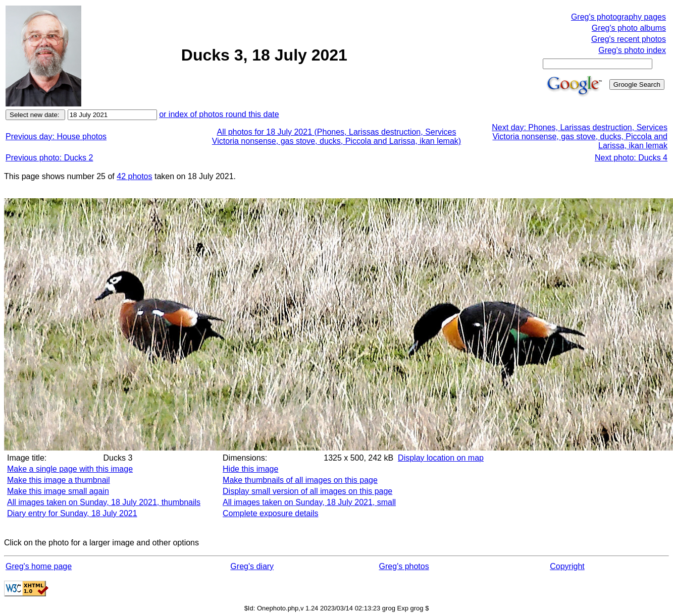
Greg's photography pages (618, 17)
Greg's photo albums (629, 28)
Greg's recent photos (628, 39)
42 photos (134, 176)
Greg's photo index (632, 50)
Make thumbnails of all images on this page (300, 480)
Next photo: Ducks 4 (631, 157)
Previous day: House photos (56, 136)
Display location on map (441, 458)
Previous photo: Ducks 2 (49, 157)
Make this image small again (58, 491)
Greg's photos (404, 566)
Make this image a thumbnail (58, 480)
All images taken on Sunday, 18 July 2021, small (309, 502)
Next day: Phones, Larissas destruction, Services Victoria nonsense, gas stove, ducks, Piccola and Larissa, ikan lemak (579, 136)
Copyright (567, 566)
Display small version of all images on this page (307, 491)
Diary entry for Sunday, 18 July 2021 (72, 513)
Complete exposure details (270, 513)
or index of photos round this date (219, 114)
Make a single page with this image (70, 469)
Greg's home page (39, 566)
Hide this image (250, 469)
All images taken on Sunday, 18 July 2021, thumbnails (103, 502)
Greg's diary (252, 566)
